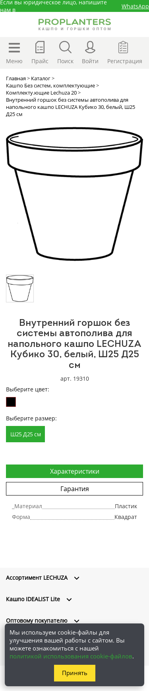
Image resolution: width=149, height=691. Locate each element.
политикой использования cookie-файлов (71, 656)
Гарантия (74, 488)
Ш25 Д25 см (25, 434)
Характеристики (74, 471)
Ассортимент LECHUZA (37, 577)
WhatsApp (135, 6)
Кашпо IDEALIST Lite (33, 599)
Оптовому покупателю (37, 620)
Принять (74, 673)
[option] (74, 194)
